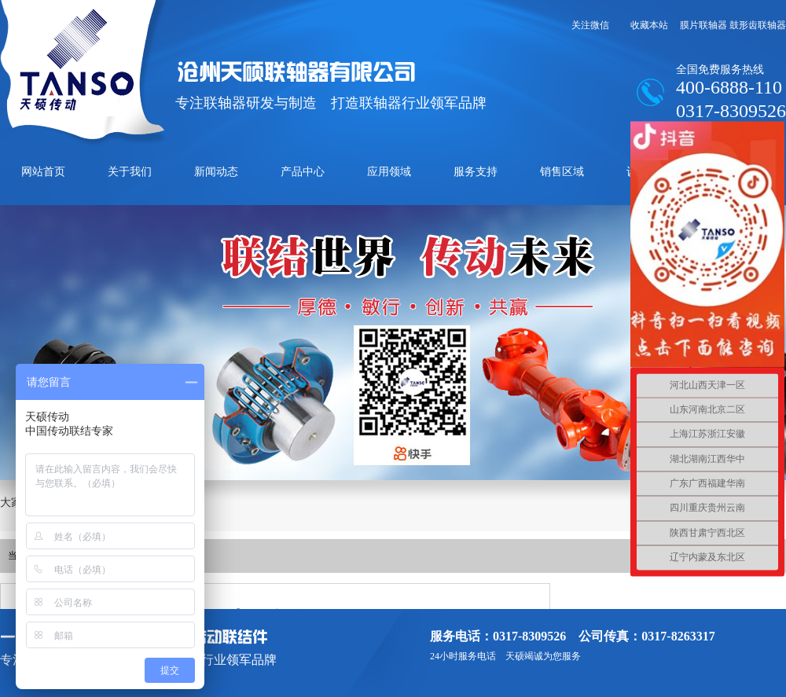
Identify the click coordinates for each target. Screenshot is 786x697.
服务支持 (476, 172)
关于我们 (130, 172)
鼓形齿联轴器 (757, 25)
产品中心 (303, 172)
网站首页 (43, 172)
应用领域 (389, 172)
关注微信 (590, 25)
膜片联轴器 (703, 25)
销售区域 (562, 172)
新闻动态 (216, 172)
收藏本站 (649, 25)
